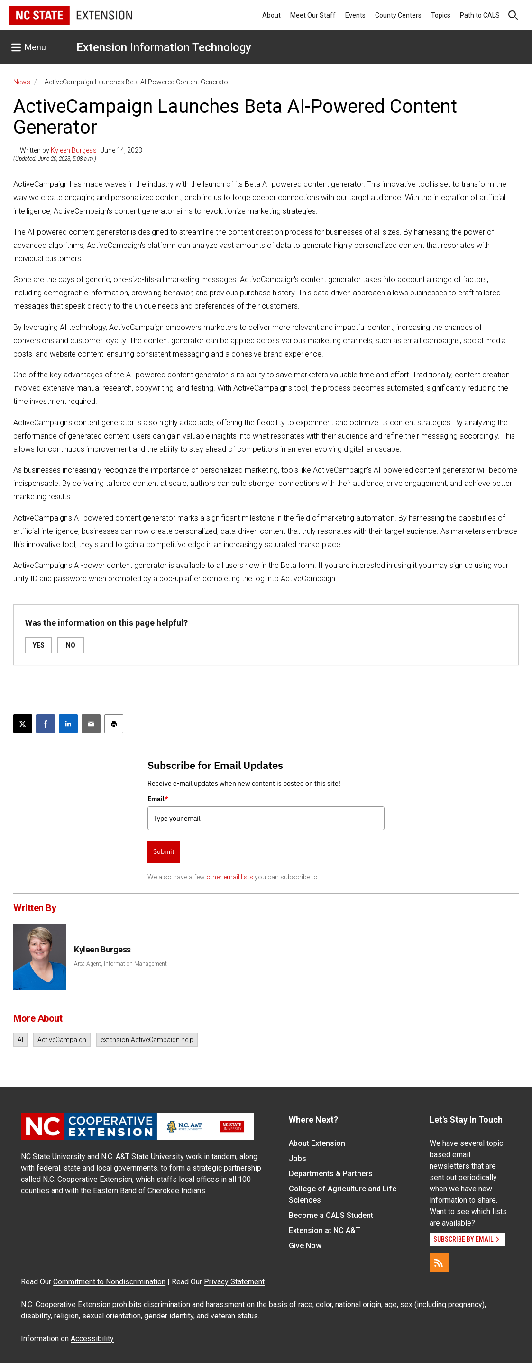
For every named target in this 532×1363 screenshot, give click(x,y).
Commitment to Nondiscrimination (109, 1281)
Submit (163, 851)
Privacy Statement (234, 1281)
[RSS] (439, 1262)
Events (355, 15)
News (21, 82)
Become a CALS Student (331, 1215)
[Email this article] (91, 723)
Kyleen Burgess (74, 150)
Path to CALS (480, 15)
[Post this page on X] (22, 723)
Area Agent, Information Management (120, 964)
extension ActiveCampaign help (147, 1039)
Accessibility (92, 1338)
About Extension (317, 1143)
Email (157, 799)
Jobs (297, 1158)
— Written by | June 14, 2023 (77, 150)
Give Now (305, 1245)
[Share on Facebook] (45, 723)
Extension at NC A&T (324, 1230)
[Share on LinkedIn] (68, 723)
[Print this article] (113, 723)
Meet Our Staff (313, 15)
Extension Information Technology (163, 47)
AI (20, 1039)
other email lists (229, 877)
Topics (440, 15)
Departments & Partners (331, 1173)
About (271, 15)
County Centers (398, 15)
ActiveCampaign (61, 1039)
